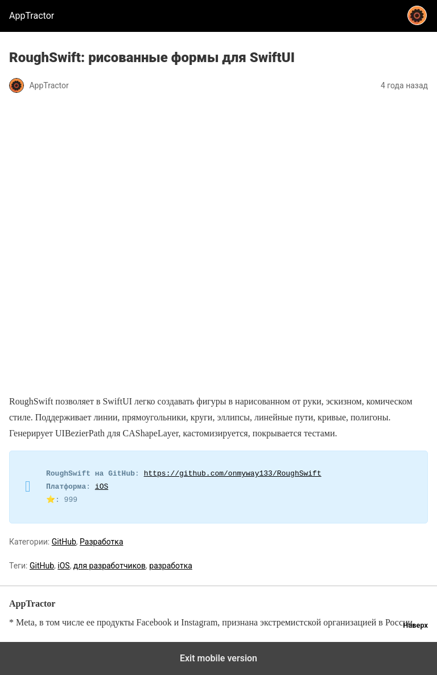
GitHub (64, 541)
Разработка (101, 541)
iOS (101, 487)
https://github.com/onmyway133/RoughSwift (232, 474)
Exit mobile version (218, 658)
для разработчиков (109, 565)
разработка (170, 565)
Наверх (415, 625)
